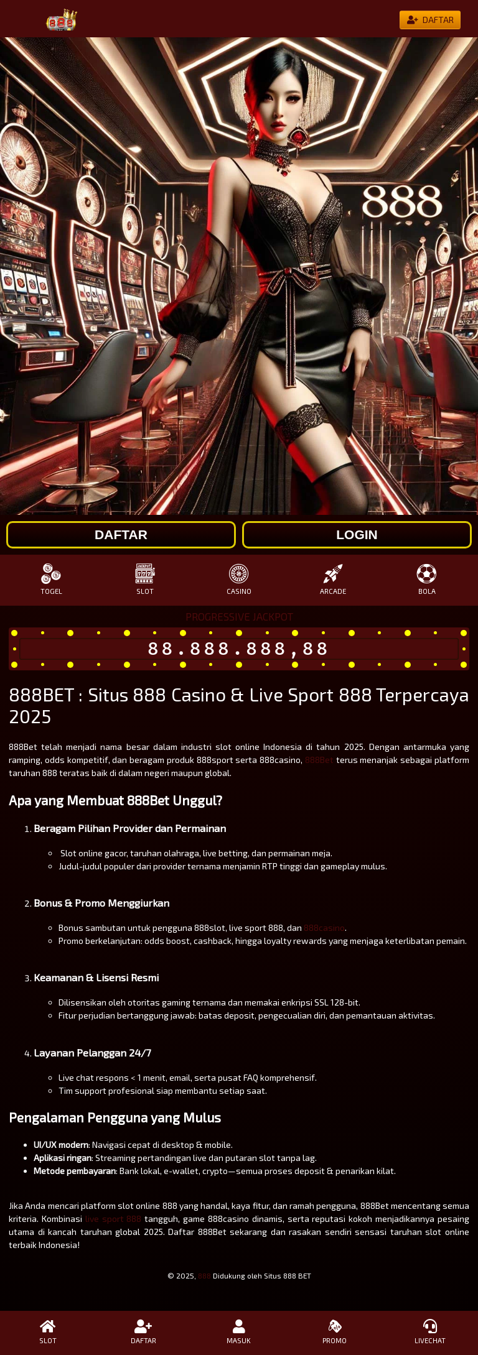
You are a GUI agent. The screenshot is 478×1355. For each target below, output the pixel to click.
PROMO (334, 1332)
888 (204, 1275)
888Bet (319, 759)
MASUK (239, 1332)
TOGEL (51, 579)
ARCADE (333, 579)
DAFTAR (143, 1332)
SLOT (145, 579)
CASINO (239, 579)
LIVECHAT (430, 1332)
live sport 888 (113, 1218)
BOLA (427, 579)
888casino (324, 927)
